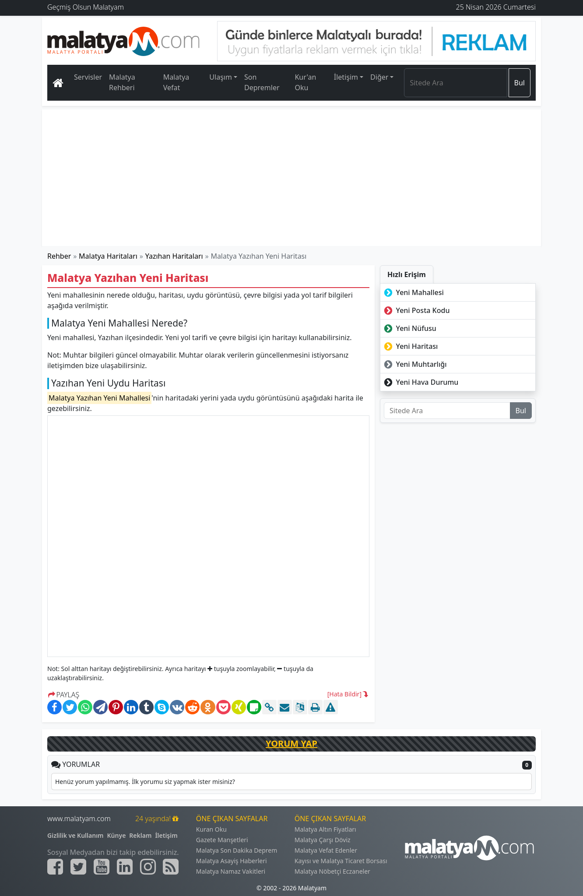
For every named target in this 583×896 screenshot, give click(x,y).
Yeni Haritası (410, 346)
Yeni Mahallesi (413, 292)
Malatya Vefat (176, 82)
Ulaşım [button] (220, 77)
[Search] (455, 82)
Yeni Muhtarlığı (414, 364)
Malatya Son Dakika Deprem (236, 850)
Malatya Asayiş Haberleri (231, 861)
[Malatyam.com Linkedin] (125, 866)
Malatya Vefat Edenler (326, 850)
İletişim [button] (346, 77)
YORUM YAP (291, 743)
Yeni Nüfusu (409, 328)
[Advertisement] (292, 177)
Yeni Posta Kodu (416, 310)
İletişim (166, 835)
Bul (519, 83)
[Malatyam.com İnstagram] (148, 866)
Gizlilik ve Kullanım (75, 835)
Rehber (59, 256)
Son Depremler (262, 82)
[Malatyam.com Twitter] (78, 866)
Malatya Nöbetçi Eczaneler (332, 871)
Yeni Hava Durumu (420, 382)
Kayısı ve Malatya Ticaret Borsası (341, 861)
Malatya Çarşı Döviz (323, 840)
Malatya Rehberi (122, 82)
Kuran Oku (211, 829)
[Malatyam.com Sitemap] (171, 866)
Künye (116, 835)
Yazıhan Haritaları (174, 256)
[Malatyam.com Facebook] (55, 866)
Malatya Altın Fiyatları (325, 829)
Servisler (88, 77)
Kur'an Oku (305, 82)
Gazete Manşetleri (222, 840)
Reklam (140, 835)
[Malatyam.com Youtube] (101, 866)
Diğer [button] (379, 77)
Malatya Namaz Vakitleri (230, 871)
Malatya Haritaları (108, 256)
